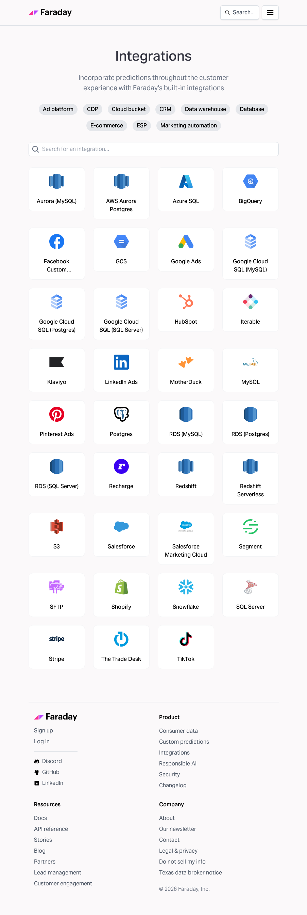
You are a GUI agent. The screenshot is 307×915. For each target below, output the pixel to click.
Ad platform (58, 109)
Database (252, 109)
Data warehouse (205, 109)
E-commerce (106, 125)
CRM (165, 109)
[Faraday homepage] (50, 13)
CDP (92, 109)
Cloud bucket (129, 109)
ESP (142, 125)
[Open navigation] (270, 12)
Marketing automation (188, 125)
